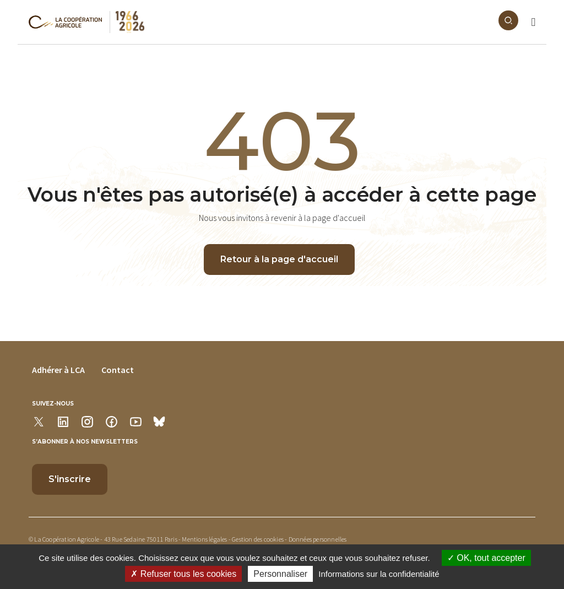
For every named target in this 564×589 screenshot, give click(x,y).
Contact (117, 369)
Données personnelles (318, 539)
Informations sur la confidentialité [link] (378, 574)
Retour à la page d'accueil (279, 259)
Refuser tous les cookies (183, 574)
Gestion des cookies (258, 539)
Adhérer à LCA (58, 369)
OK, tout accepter (486, 558)
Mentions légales (204, 539)
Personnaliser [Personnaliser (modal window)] (280, 574)
